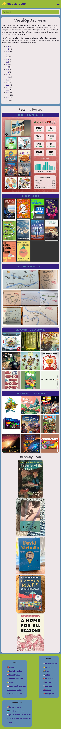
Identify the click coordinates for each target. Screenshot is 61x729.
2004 (7, 92)
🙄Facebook (47, 667)
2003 (7, 95)
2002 (7, 98)
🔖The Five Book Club (15, 678)
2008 (7, 82)
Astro (19, 707)
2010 (7, 77)
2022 (7, 57)
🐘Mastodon (48, 686)
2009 (7, 80)
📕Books (10, 667)
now (11, 722)
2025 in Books (30, 196)
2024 (7, 52)
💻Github (46, 675)
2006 (7, 87)
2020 (7, 62)
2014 (7, 67)
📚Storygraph (48, 694)
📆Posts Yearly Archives (16, 686)
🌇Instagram (48, 678)
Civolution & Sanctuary (30, 330)
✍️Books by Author (14, 671)
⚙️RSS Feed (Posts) (14, 690)
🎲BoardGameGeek (50, 663)
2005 (7, 90)
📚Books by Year (13, 675)
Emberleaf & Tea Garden (30, 393)
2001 (7, 100)
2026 (7, 46)
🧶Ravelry (47, 690)
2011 (7, 74)
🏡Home (10, 682)
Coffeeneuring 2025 (30, 266)
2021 (7, 59)
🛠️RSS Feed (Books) (14, 694)
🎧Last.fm (47, 682)
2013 (7, 69)
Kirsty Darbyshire (15, 718)
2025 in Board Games (30, 115)
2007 (7, 85)
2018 (7, 64)
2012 (7, 72)
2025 (7, 49)
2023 (7, 54)
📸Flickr (46, 671)
